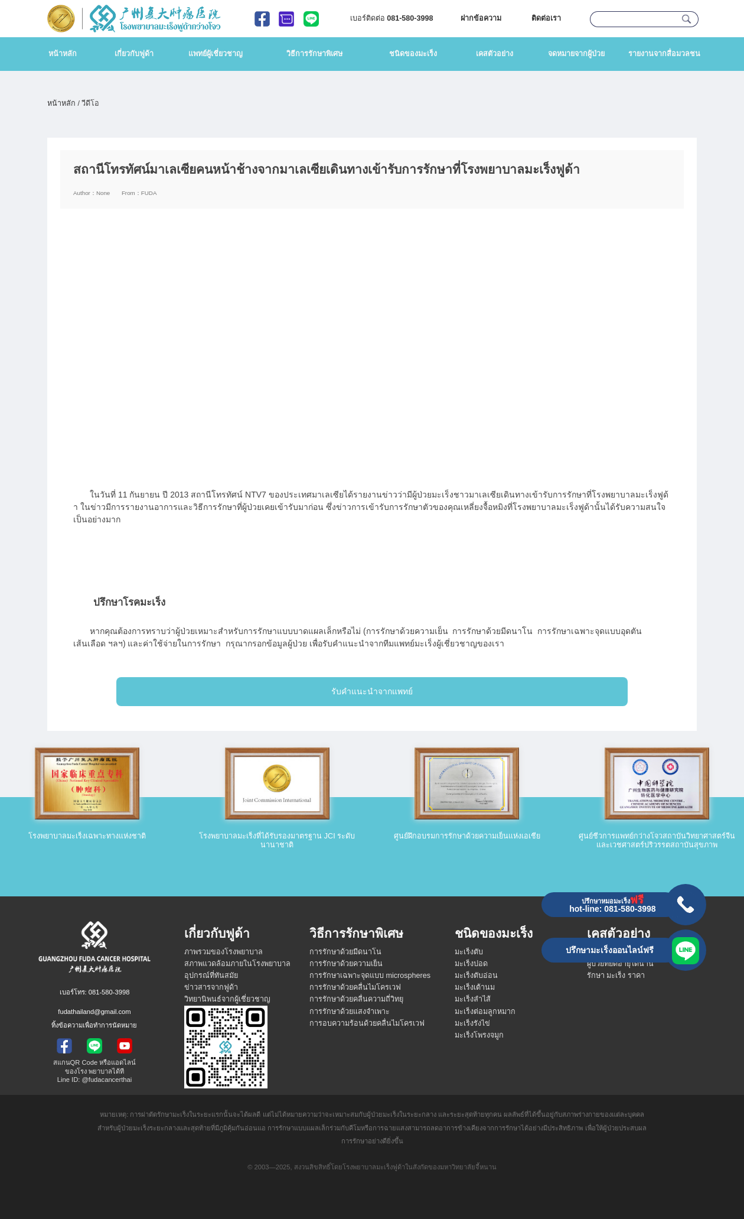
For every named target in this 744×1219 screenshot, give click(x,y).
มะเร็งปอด (471, 964)
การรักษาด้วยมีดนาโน (345, 952)
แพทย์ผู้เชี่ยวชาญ (215, 54)
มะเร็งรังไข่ (472, 1023)
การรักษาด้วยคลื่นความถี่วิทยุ (356, 999)
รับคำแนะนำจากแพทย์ (372, 691)
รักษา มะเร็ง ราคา (616, 975)
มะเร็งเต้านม (475, 987)
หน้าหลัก (62, 54)
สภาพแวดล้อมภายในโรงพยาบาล (237, 964)
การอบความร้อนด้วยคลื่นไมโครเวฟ (367, 1023)
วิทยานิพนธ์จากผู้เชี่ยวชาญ (227, 999)
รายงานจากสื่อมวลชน (664, 54)
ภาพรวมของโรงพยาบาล (223, 952)
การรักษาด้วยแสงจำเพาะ (349, 1011)
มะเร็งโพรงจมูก (479, 1035)
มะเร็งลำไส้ (473, 999)
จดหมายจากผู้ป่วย (576, 54)
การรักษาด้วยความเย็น (346, 964)
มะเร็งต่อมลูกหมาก (485, 1011)
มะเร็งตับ (469, 952)
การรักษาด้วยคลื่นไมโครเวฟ (355, 987)
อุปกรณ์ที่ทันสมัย (211, 975)
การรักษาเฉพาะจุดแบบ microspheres (369, 975)
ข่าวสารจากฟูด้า (211, 987)
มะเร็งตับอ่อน (476, 975)
